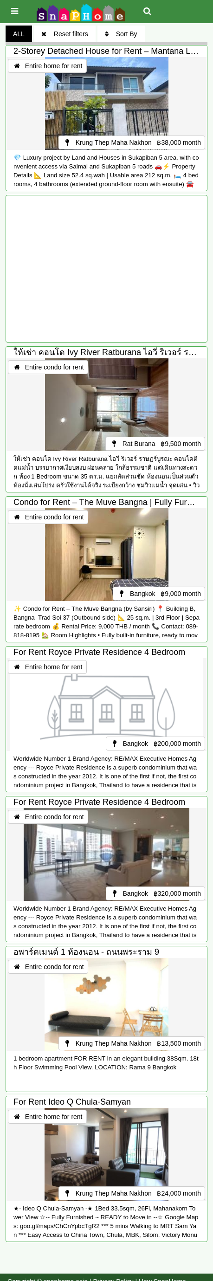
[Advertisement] (106, 268)
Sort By (121, 34)
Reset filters (64, 34)
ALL (19, 34)
